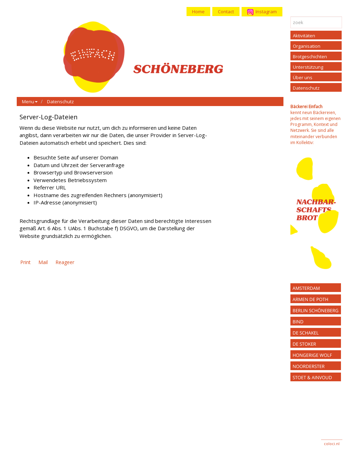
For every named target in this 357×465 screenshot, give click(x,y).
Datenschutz (60, 101)
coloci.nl (332, 443)
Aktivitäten (304, 35)
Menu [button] (30, 101)
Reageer (64, 262)
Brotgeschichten (310, 56)
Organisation (306, 46)
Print (25, 262)
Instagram (262, 11)
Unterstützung (308, 67)
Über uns (302, 77)
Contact (226, 11)
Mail (43, 262)
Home (198, 11)
